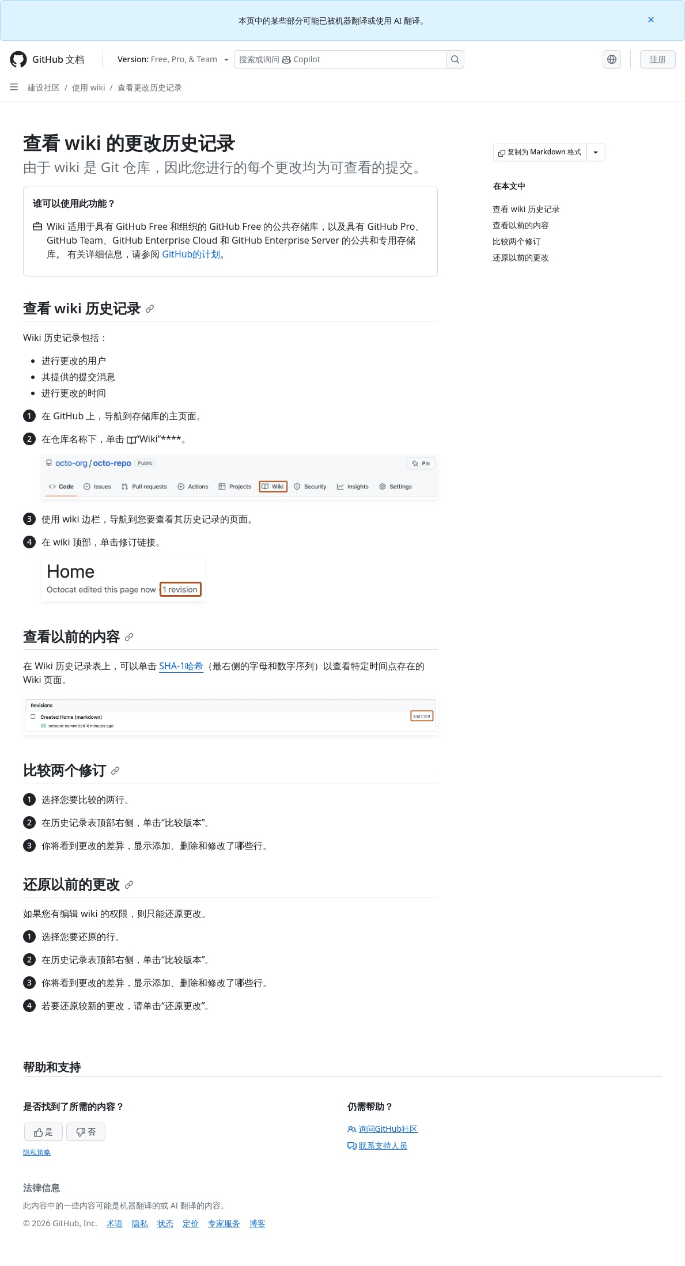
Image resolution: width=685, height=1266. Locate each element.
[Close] (652, 18)
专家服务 (224, 1223)
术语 (115, 1223)
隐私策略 (37, 1152)
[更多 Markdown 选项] (595, 152)
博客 (257, 1223)
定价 (191, 1223)
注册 (658, 59)
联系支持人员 (377, 1145)
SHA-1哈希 (181, 665)
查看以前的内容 (78, 636)
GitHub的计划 (191, 254)
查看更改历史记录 (150, 87)
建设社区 (44, 87)
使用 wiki (88, 87)
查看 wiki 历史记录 (88, 307)
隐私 (140, 1223)
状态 (165, 1223)
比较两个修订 (71, 769)
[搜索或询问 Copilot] (349, 59)
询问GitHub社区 (382, 1128)
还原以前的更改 (78, 883)
